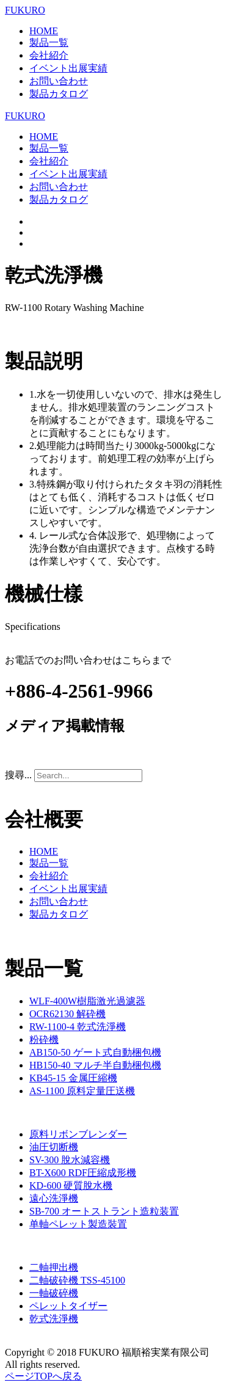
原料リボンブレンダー (78, 1134)
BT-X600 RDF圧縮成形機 (82, 1172)
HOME (43, 31)
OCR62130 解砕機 (67, 1014)
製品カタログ (58, 94)
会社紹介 (48, 55)
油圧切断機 (53, 1147)
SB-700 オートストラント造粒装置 (104, 1211)
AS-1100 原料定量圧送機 (82, 1091)
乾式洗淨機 (53, 1318)
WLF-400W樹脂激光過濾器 (87, 1001)
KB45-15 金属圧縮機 (73, 1078)
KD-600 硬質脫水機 (70, 1185)
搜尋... (18, 775)
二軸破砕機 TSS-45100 (77, 1280)
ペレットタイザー (68, 1306)
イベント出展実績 (68, 68)
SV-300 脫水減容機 (69, 1160)
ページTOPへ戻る (43, 1376)
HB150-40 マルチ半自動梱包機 (95, 1065)
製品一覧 (48, 42)
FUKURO (25, 10)
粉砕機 (44, 1039)
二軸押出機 (53, 1267)
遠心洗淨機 (53, 1198)
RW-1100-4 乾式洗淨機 (77, 1026)
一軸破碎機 (53, 1293)
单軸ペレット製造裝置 (78, 1224)
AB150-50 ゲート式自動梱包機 (95, 1052)
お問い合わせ (58, 81)
